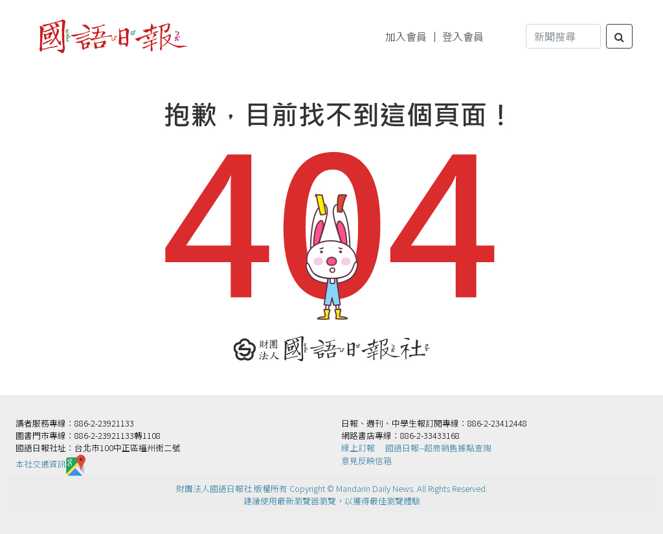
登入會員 (463, 36)
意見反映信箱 (366, 460)
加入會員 (406, 36)
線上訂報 (358, 447)
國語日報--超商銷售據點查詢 (438, 447)
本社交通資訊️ (50, 464)
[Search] (563, 36)
